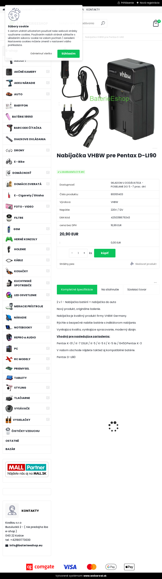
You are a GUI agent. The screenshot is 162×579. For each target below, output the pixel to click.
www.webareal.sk (95, 575)
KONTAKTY (93, 9)
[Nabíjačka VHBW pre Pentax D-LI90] (108, 97)
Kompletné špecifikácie (77, 289)
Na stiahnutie (110, 289)
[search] (103, 24)
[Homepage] (4, 9)
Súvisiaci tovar (136, 289)
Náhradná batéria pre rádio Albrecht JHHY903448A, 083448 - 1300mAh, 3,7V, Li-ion (81, 432)
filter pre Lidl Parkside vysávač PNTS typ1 (132, 431)
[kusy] (78, 253)
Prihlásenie (127, 2)
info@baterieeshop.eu (25, 545)
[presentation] (58, 420)
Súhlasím (68, 54)
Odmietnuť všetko (41, 53)
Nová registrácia (149, 2)
